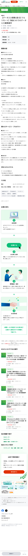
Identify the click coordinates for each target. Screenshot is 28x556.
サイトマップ (4, 520)
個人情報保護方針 (5, 518)
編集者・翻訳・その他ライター (11, 441)
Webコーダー (7, 437)
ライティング (7, 448)
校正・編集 (13, 448)
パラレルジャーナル (6, 514)
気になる (24, 554)
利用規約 (3, 516)
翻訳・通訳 (20, 448)
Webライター (7, 439)
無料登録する (14, 472)
